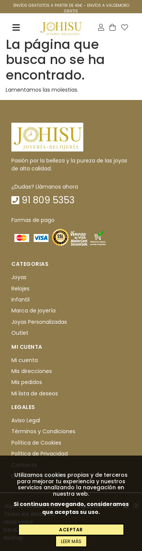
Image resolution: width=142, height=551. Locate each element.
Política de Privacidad (39, 453)
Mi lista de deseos (34, 393)
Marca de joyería (33, 311)
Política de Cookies (36, 442)
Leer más (71, 541)
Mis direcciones (31, 371)
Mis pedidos (26, 382)
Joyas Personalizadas (39, 322)
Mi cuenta (24, 360)
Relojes (20, 288)
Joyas (19, 277)
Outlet (19, 333)
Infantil (20, 299)
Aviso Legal (25, 420)
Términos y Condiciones (43, 431)
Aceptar (71, 529)
